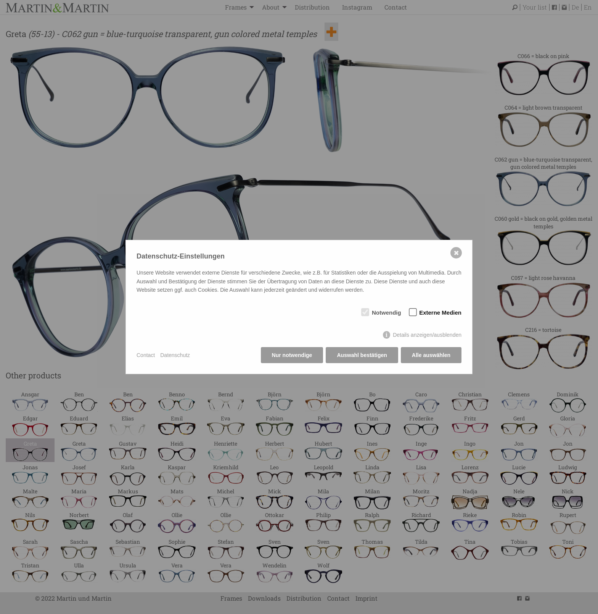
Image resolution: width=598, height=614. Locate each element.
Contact (146, 355)
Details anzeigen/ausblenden (427, 335)
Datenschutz (175, 355)
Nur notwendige (292, 355)
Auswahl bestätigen (362, 355)
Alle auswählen (431, 355)
